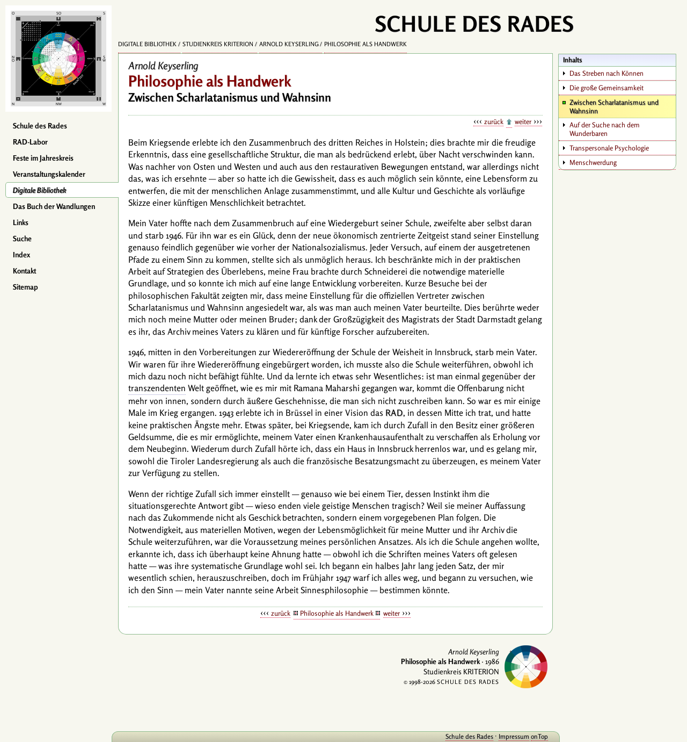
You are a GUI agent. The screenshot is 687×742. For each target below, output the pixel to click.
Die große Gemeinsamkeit (606, 87)
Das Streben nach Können (606, 73)
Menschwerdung (593, 162)
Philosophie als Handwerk (365, 44)
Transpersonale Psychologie (609, 147)
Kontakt (24, 270)
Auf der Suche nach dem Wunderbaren (604, 129)
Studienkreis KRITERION (217, 44)
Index (21, 254)
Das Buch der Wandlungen (54, 206)
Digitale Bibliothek (40, 190)
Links (20, 222)
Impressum (511, 736)
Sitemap (25, 287)
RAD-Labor (30, 142)
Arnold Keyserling (289, 44)
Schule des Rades (40, 125)
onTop (536, 736)
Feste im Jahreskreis (43, 158)
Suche (22, 238)
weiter (523, 121)
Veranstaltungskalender (49, 174)
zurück (493, 121)
